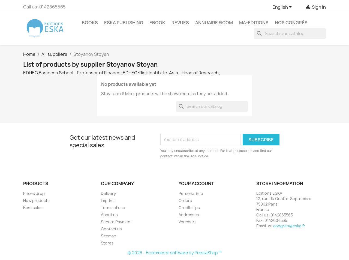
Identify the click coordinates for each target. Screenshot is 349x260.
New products (36, 200)
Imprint (107, 200)
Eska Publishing (123, 23)
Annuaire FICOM (214, 23)
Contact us (111, 228)
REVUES (180, 23)
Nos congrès (291, 23)
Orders (185, 200)
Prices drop (34, 193)
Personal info (191, 193)
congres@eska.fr (289, 225)
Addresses (189, 214)
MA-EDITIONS (254, 23)
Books (90, 23)
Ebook (157, 23)
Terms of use (113, 207)
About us (109, 214)
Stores (107, 243)
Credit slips (189, 207)
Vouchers (188, 221)
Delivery (108, 193)
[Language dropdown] (283, 7)
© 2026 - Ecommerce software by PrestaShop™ (175, 253)
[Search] (290, 33)
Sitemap (108, 235)
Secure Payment (116, 221)
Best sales (33, 207)
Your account (196, 183)
